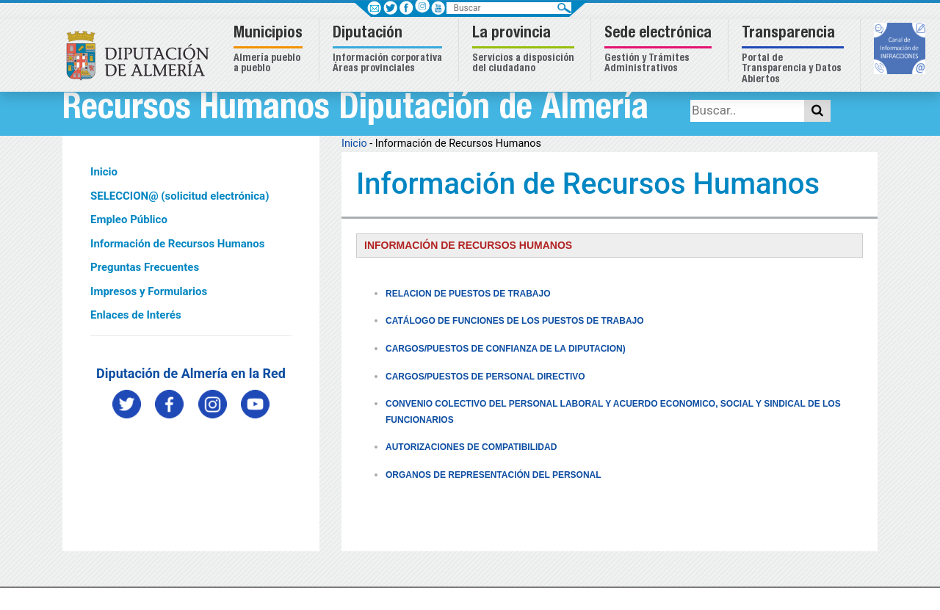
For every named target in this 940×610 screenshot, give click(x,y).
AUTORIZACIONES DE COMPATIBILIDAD (471, 447)
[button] (269, 50)
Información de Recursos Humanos (177, 243)
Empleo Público (128, 219)
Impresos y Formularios (148, 291)
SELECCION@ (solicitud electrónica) (179, 196)
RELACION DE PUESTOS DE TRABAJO (468, 293)
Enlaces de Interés (135, 315)
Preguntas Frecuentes (144, 267)
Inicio (104, 171)
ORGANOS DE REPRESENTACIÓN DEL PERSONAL (493, 475)
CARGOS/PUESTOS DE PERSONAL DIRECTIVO (485, 376)
